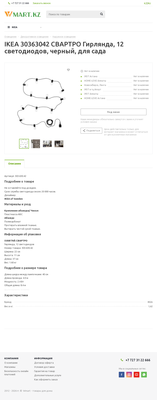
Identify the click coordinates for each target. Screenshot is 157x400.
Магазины (9, 367)
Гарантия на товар (44, 371)
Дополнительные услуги (47, 375)
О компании (10, 362)
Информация (43, 358)
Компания (11, 358)
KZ (145, 3)
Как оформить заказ (46, 379)
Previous (14, 143)
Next (68, 143)
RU (149, 3)
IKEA (14, 27)
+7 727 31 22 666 (20, 3)
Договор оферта (44, 362)
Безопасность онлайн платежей (16, 373)
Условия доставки (44, 367)
